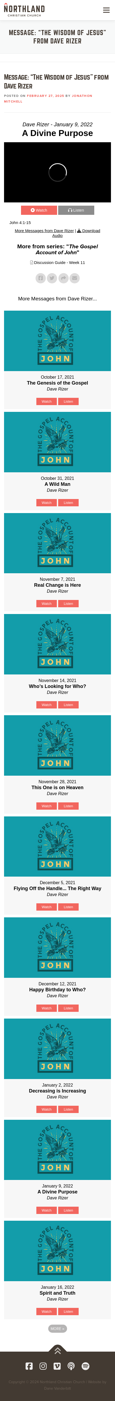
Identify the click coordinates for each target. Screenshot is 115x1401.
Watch (41, 210)
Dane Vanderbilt (57, 1388)
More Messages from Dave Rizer (44, 230)
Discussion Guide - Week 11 (59, 262)
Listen (78, 210)
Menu (106, 10)
